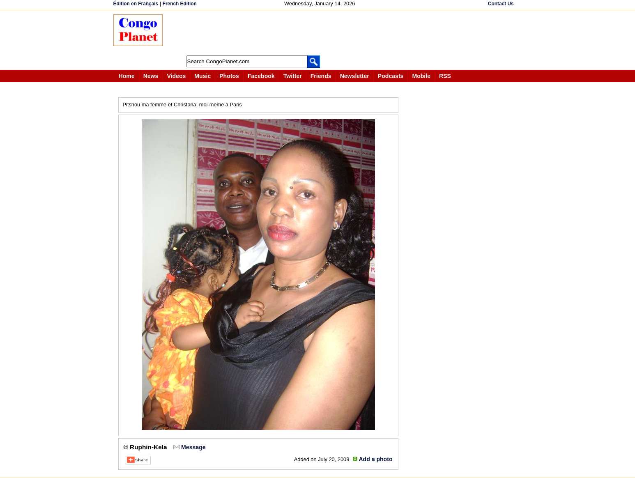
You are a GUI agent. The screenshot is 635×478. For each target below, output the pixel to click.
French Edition (180, 4)
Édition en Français (136, 4)
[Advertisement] (320, 32)
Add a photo (375, 459)
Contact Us (501, 4)
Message (193, 447)
